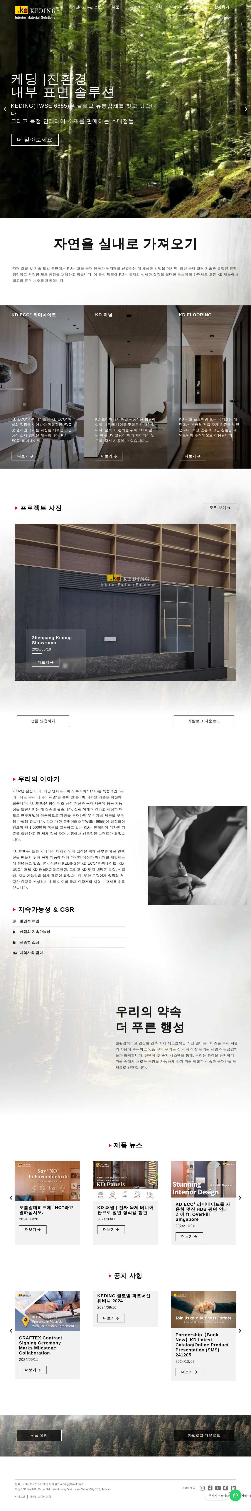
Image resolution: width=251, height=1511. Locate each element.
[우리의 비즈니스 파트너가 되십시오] (235, 1495)
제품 (117, 7)
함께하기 (222, 7)
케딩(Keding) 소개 (88, 7)
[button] (5, 109)
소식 (160, 7)
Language (226, 17)
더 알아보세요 (35, 139)
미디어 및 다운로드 (189, 7)
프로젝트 (138, 7)
